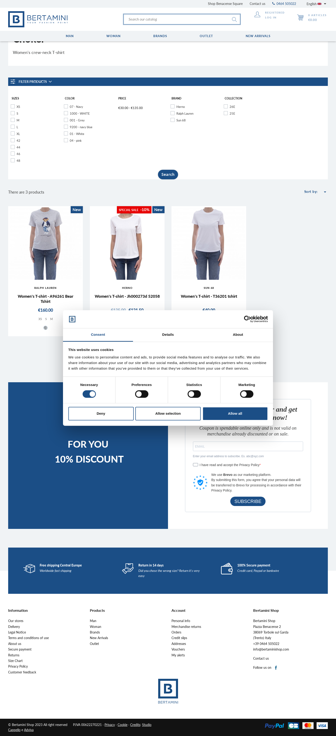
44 (18, 147)
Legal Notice (17, 632)
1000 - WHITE (80, 113)
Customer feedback (22, 672)
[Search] (182, 19)
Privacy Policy (18, 666)
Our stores (15, 621)
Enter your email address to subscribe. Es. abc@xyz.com (228, 456)
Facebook (276, 668)
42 (18, 140)
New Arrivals (99, 638)
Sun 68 (181, 120)
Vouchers (178, 649)
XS (18, 107)
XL (18, 134)
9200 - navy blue (81, 127)
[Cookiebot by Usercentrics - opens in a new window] (247, 319)
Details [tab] (168, 334)
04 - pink (76, 140)
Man (93, 621)
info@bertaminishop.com (271, 649)
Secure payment (20, 649)
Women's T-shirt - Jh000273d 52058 (127, 296)
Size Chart (15, 661)
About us (14, 644)
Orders (176, 632)
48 (18, 161)
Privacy (110, 725)
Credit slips (179, 638)
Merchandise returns (186, 627)
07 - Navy (76, 107)
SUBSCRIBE (248, 501)
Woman (95, 627)
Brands (95, 632)
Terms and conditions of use (28, 638)
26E (232, 107)
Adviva (29, 730)
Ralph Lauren (184, 113)
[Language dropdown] (317, 3)
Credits (135, 725)
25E (232, 113)
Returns (13, 655)
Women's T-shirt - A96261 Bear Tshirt (45, 299)
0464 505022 (284, 4)
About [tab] (238, 334)
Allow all (235, 413)
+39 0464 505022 (266, 644)
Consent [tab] (98, 334)
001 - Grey (77, 120)
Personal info (181, 621)
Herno (180, 107)
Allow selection (168, 413)
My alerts (178, 655)
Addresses (179, 644)
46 (18, 154)
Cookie (122, 725)
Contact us (257, 4)
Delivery (14, 627)
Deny (101, 413)
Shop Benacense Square (225, 4)
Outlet (94, 644)
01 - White (77, 134)
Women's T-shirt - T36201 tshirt (209, 296)
